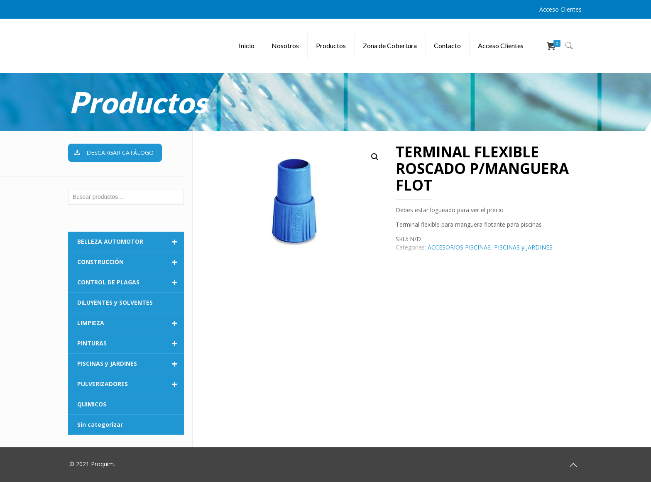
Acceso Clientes (560, 9)
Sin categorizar (100, 424)
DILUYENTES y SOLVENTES (115, 302)
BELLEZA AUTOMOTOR (130, 242)
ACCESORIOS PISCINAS (459, 247)
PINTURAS (130, 343)
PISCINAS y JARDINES (523, 247)
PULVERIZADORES (130, 384)
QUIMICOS (91, 404)
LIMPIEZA (130, 323)
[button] (374, 156)
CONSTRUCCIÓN (130, 262)
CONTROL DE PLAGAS (130, 282)
